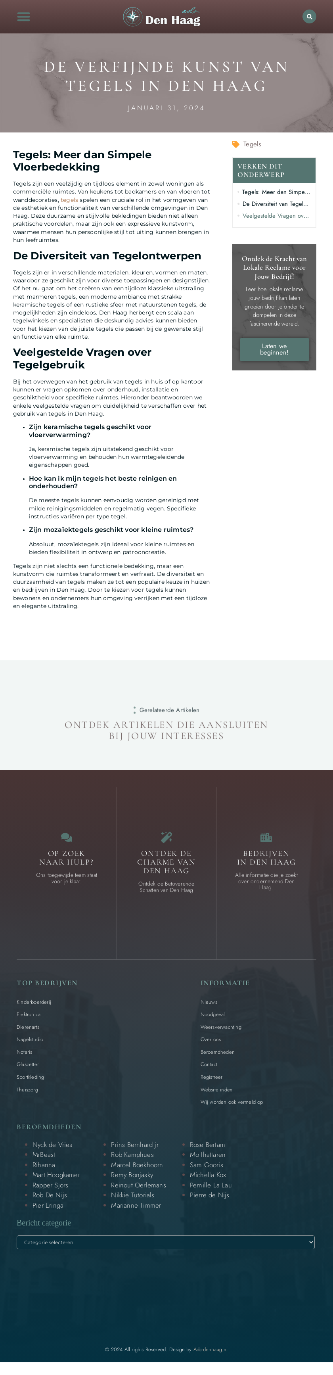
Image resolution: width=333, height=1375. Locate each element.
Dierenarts (28, 1031)
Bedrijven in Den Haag (266, 862)
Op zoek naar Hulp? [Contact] (66, 862)
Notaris (24, 1056)
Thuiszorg (27, 1094)
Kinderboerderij (34, 1006)
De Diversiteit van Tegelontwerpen (277, 203)
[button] (24, 16)
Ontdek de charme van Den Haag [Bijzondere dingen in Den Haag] (166, 866)
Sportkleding (30, 1081)
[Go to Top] (307, 1315)
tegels (69, 200)
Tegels (252, 144)
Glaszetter (28, 1069)
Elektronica (28, 1018)
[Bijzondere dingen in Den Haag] (166, 840)
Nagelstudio (30, 1043)
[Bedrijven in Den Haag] (266, 840)
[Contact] (67, 840)
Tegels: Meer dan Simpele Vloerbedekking (276, 192)
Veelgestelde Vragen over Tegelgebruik (277, 215)
